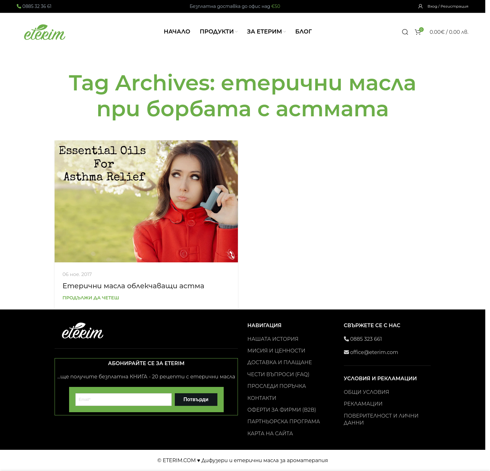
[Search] (405, 32)
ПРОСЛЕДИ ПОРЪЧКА (276, 386)
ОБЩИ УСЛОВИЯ (366, 392)
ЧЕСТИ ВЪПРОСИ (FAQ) (278, 374)
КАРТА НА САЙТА (270, 434)
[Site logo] (45, 31)
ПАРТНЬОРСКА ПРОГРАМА (283, 422)
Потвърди (195, 399)
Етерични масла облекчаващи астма (133, 286)
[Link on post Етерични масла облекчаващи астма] (146, 201)
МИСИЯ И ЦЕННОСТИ (276, 351)
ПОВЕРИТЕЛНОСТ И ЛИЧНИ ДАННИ (381, 419)
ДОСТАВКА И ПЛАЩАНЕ (279, 362)
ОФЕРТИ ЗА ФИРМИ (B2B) (281, 410)
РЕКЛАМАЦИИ (363, 404)
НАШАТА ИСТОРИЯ (272, 339)
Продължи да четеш (90, 298)
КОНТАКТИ (261, 398)
